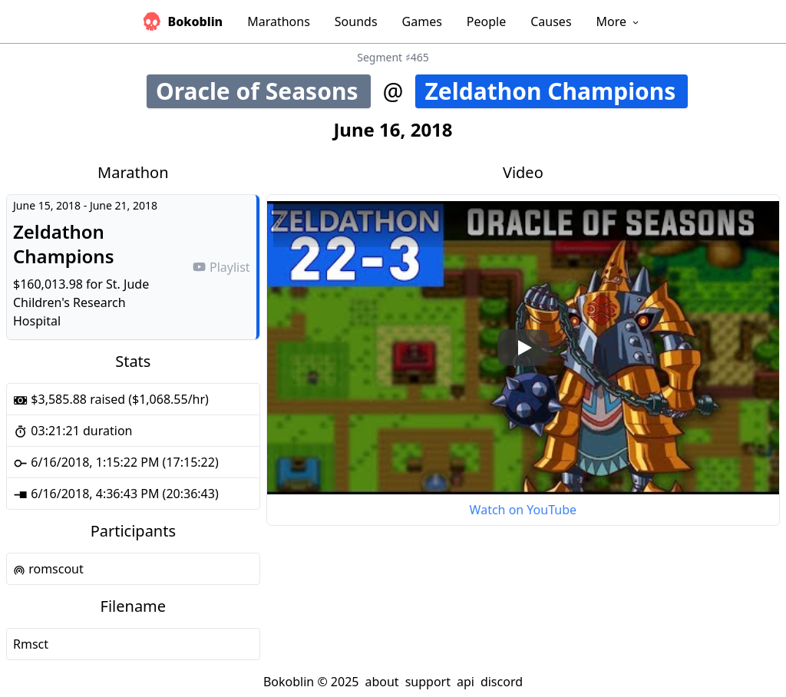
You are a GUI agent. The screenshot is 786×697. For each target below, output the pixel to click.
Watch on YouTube (523, 509)
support (428, 681)
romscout (48, 568)
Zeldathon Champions (556, 91)
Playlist (221, 267)
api (465, 681)
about (381, 681)
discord (502, 681)
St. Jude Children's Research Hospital (81, 302)
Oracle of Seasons (263, 91)
